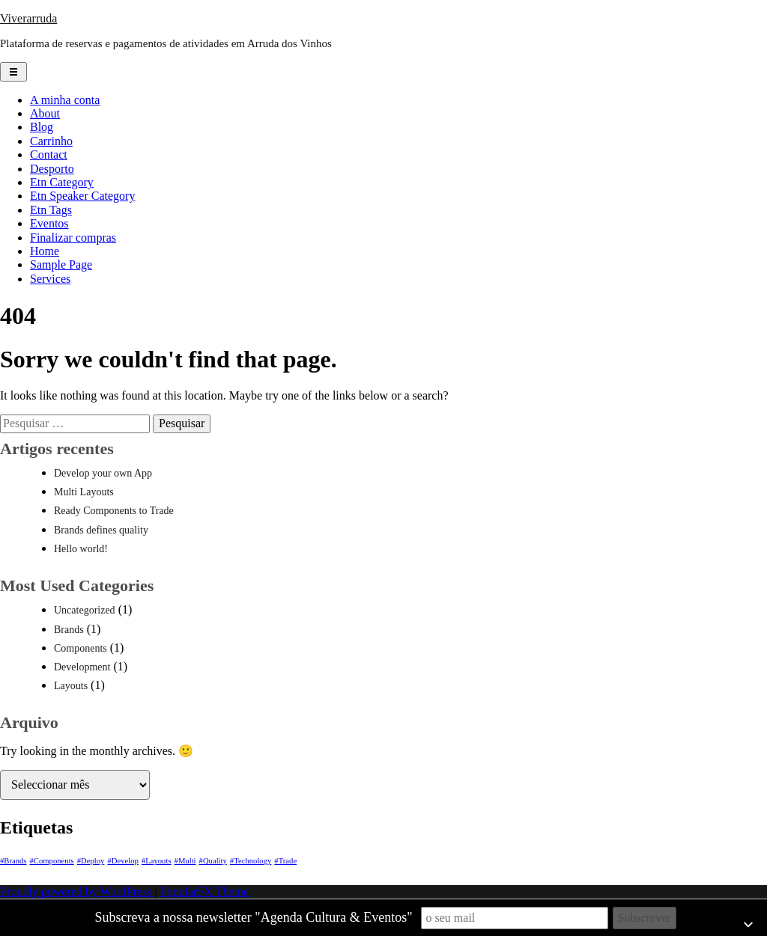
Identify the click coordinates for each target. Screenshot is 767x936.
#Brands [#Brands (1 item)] (13, 861)
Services (50, 278)
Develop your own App (103, 473)
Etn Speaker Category (82, 195)
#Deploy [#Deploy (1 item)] (91, 861)
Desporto (52, 168)
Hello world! (81, 548)
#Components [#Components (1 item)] (52, 861)
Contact (48, 154)
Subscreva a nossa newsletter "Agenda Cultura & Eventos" (253, 917)
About (45, 113)
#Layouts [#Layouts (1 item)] (157, 861)
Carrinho (51, 141)
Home (44, 251)
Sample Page (61, 264)
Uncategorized (84, 610)
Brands (69, 629)
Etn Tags (51, 210)
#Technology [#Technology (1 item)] (250, 861)
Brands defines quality (101, 530)
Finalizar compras (73, 237)
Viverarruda (28, 18)
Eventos (49, 223)
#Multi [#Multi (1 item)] (185, 861)
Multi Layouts (84, 492)
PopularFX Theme (204, 891)
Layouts (71, 685)
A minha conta (65, 100)
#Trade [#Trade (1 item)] (285, 861)
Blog (41, 126)
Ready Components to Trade (114, 510)
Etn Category (62, 182)
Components (80, 648)
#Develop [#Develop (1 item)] (122, 861)
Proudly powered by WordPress (77, 891)
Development (82, 667)
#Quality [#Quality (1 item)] (213, 861)
